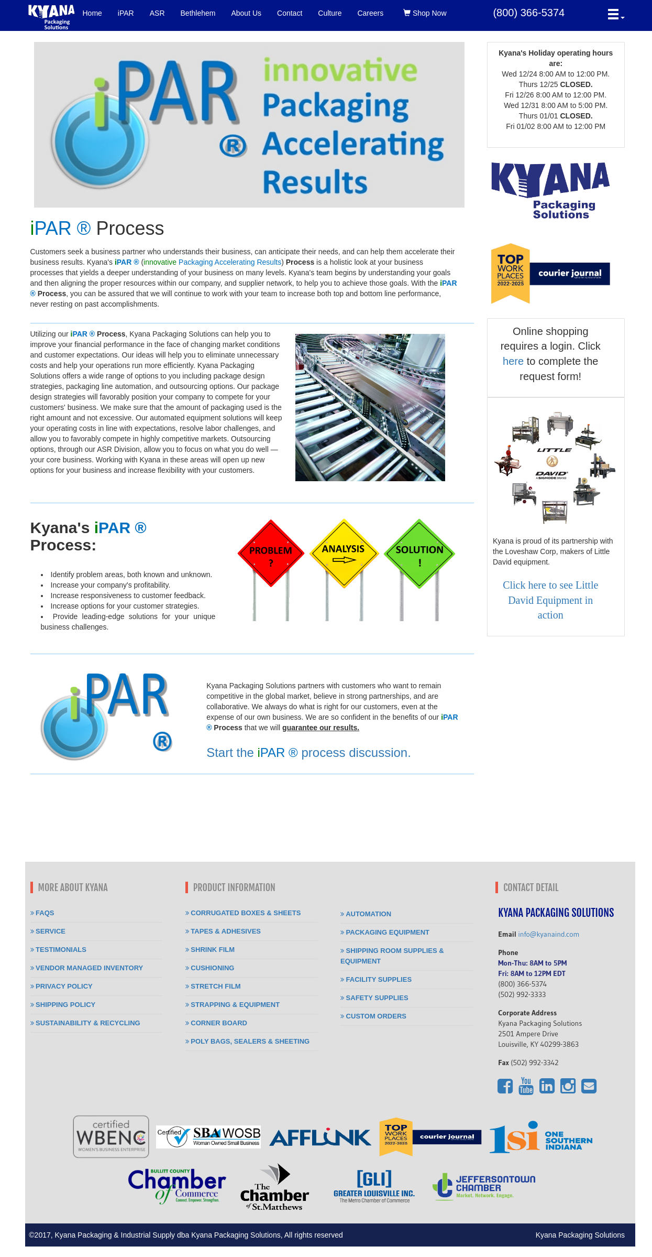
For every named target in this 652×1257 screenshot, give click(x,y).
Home (92, 13)
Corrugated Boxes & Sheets (243, 913)
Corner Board (216, 1023)
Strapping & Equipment (232, 1005)
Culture (329, 13)
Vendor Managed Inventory (86, 968)
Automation (365, 914)
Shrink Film (210, 949)
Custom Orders (373, 1016)
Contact (289, 13)
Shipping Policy (63, 1005)
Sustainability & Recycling (85, 1023)
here (513, 361)
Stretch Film (213, 986)
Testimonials (58, 949)
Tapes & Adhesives (223, 931)
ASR (157, 13)
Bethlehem (198, 13)
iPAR (126, 13)
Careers (370, 13)
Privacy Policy (61, 986)
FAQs (42, 913)
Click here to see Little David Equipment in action (550, 600)
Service (47, 931)
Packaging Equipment (384, 932)
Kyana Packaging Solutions (585, 1235)
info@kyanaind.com (548, 934)
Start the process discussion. (308, 752)
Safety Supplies (374, 998)
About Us (246, 13)
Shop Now (424, 13)
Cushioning (210, 968)
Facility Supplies (376, 979)
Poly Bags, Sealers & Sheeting (247, 1041)
